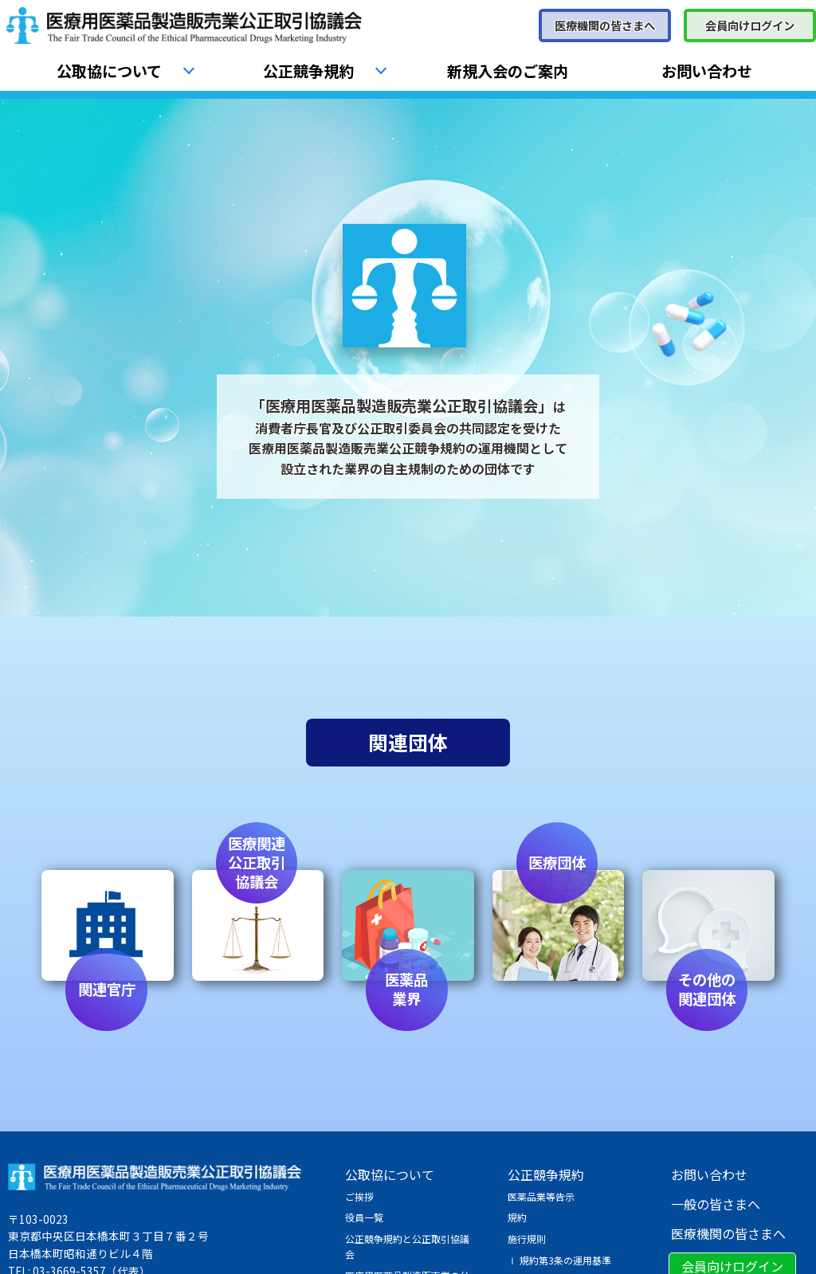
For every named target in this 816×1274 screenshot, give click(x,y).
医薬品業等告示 (541, 1196)
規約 (517, 1217)
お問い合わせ (706, 71)
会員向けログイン (749, 25)
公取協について (109, 71)
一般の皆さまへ (715, 1203)
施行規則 (527, 1238)
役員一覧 (364, 1217)
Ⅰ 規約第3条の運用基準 (559, 1260)
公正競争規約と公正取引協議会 (407, 1246)
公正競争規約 (308, 71)
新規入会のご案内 (507, 71)
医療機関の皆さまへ (605, 25)
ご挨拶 (359, 1196)
